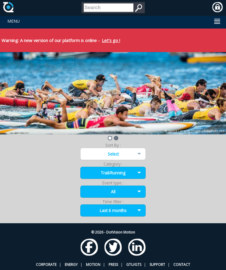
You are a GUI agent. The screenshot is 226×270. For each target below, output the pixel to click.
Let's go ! (111, 40)
